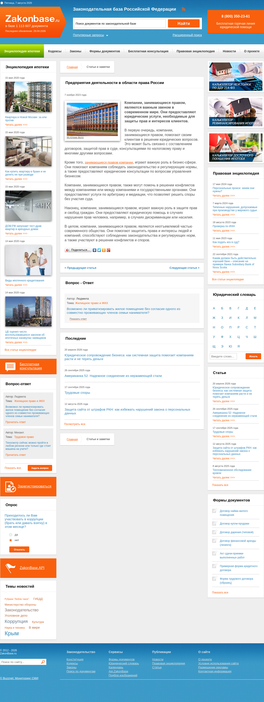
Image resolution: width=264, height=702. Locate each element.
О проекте (252, 51)
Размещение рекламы (213, 667)
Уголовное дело (16, 615)
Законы (75, 51)
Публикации (161, 652)
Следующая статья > (184, 267)
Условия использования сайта (218, 663)
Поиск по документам (81, 671)
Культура (38, 622)
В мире (34, 627)
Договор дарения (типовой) (237, 532)
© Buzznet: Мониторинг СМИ (19, 678)
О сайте (204, 652)
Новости (229, 51)
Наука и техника (15, 627)
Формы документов (104, 51)
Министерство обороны (20, 604)
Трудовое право (24, 437)
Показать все (13, 468)
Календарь (116, 667)
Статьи (157, 667)
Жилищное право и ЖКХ (29, 401)
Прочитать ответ (16, 422)
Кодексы (54, 51)
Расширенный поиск (187, 35)
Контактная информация (214, 671)
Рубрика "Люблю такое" (17, 599)
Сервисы (116, 652)
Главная (72, 67)
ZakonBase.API (32, 568)
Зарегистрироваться (34, 486)
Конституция (75, 659)
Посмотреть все (74, 424)
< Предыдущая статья (80, 267)
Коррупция (16, 621)
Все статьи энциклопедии (20, 349)
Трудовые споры (77, 392)
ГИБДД (38, 599)
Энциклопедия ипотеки (22, 51)
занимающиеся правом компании (109, 162)
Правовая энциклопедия (196, 51)
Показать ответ (78, 319)
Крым (12, 633)
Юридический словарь (124, 663)
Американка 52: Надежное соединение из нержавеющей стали (113, 376)
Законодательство (22, 610)
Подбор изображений (123, 675)
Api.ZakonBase (118, 671)
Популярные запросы (88, 35)
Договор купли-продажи (234, 523)
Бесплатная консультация (148, 51)
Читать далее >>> (16, 124)
